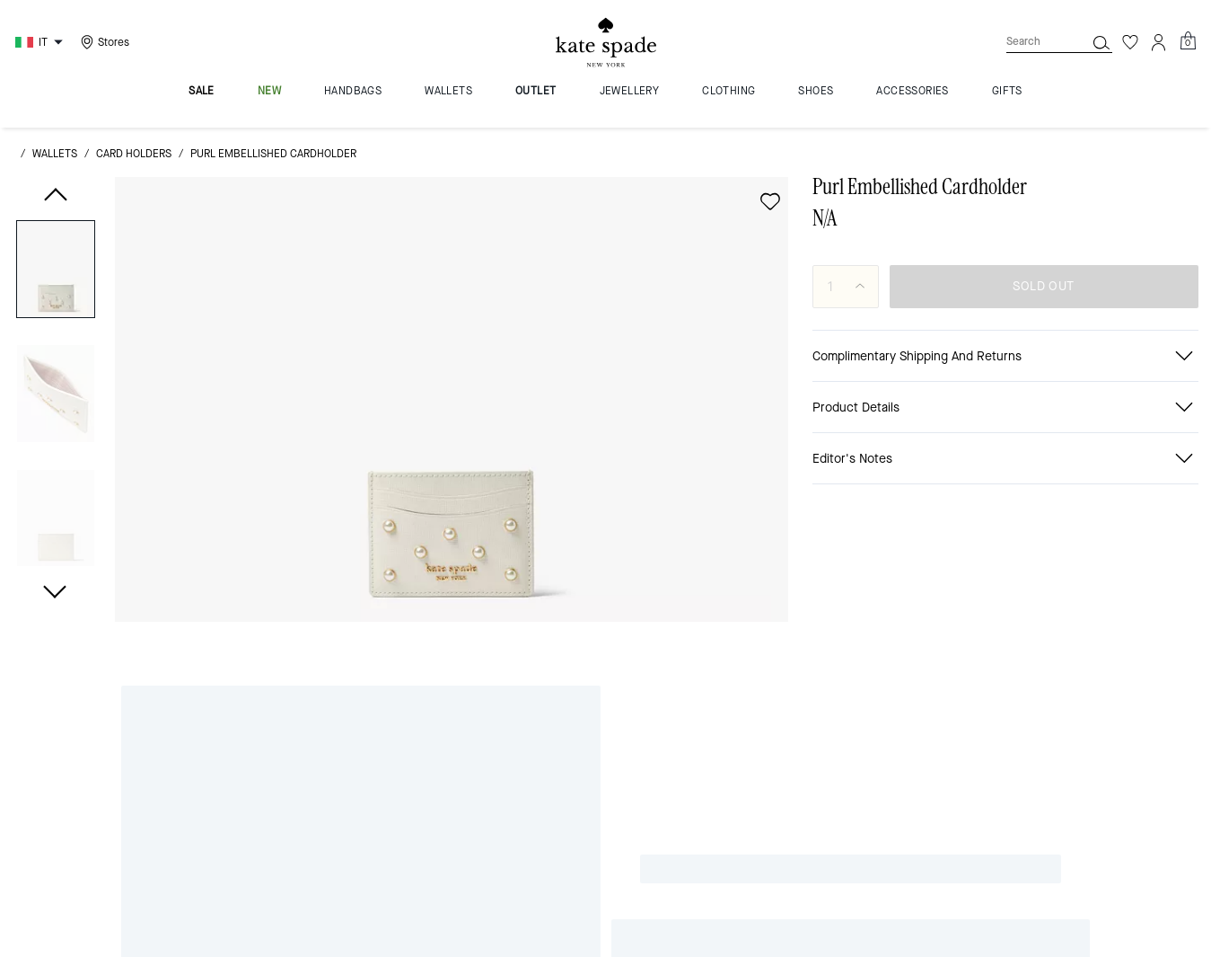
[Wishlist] (1130, 79)
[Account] (1159, 79)
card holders (133, 190)
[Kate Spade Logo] (606, 79)
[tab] (528, 18)
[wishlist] (770, 238)
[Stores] (102, 79)
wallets (54, 190)
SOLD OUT (1043, 323)
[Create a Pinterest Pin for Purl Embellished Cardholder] (1100, 503)
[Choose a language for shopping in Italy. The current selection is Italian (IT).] (41, 79)
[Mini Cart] (1187, 78)
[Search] (1031, 78)
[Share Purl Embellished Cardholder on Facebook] (1012, 502)
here (978, 820)
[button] (55, 312)
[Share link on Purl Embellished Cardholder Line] (1056, 502)
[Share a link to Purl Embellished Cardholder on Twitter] (1144, 503)
